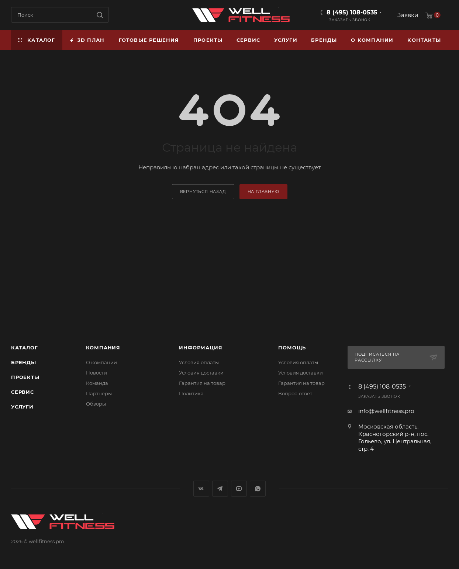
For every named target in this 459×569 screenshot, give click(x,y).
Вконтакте (201, 489)
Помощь (292, 347)
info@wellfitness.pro (386, 410)
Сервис (22, 392)
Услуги (22, 407)
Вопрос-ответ (295, 393)
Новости (96, 373)
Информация (200, 347)
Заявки (407, 14)
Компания (103, 347)
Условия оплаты (199, 362)
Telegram (220, 489)
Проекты (25, 377)
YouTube (239, 489)
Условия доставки (201, 373)
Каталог (24, 347)
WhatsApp (258, 489)
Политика (191, 393)
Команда (97, 383)
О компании (101, 362)
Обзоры (96, 404)
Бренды (23, 362)
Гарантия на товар (202, 383)
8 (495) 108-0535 (352, 12)
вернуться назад (203, 191)
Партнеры (99, 393)
